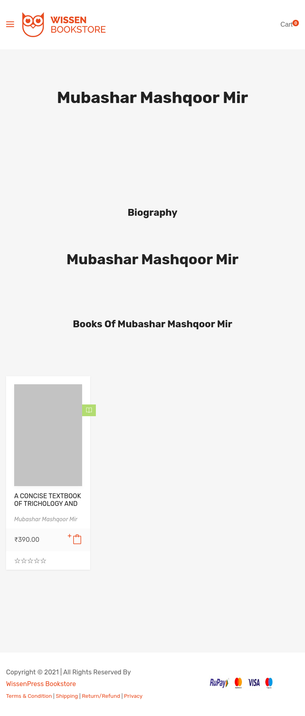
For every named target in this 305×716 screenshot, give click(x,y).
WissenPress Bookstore (41, 684)
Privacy (133, 696)
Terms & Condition (29, 696)
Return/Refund (101, 696)
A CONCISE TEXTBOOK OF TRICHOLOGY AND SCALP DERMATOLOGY (48, 503)
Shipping (67, 696)
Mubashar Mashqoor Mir (152, 259)
